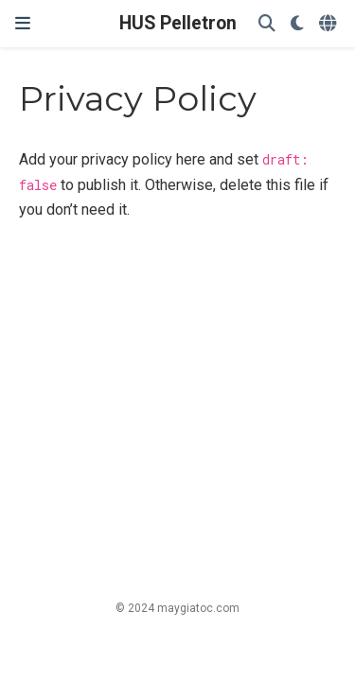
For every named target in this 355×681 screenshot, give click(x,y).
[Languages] (329, 24)
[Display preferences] (297, 24)
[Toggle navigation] (22, 23)
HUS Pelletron (178, 23)
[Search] (266, 24)
